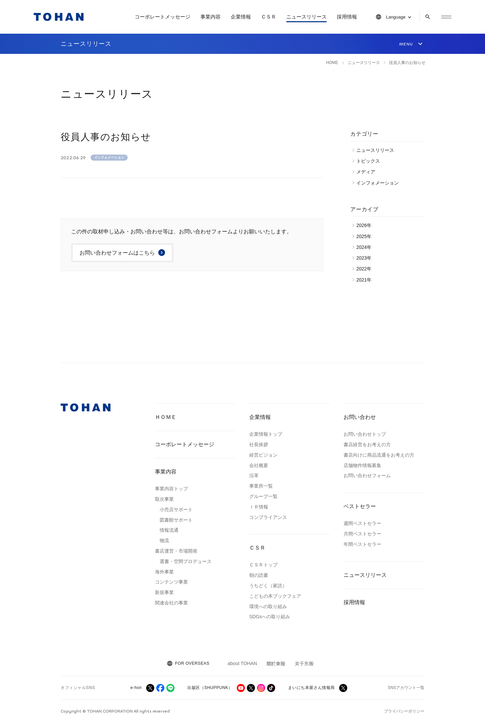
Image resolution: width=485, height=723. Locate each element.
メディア (367, 171)
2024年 (365, 247)
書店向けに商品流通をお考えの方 (379, 455)
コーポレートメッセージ (162, 17)
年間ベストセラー (362, 544)
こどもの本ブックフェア (275, 596)
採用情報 (347, 17)
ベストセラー (360, 506)
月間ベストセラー (362, 533)
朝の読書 (258, 575)
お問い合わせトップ (365, 434)
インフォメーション (109, 157)
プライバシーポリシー (404, 711)
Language (396, 17)
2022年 (365, 268)
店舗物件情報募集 (362, 465)
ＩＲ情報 (258, 507)
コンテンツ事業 (171, 582)
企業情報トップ (265, 434)
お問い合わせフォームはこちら (117, 253)
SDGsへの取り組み (269, 616)
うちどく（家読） (268, 585)
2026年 (365, 225)
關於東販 (275, 663)
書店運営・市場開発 (176, 551)
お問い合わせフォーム (367, 475)
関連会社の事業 (171, 602)
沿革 (254, 475)
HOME (332, 62)
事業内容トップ (171, 488)
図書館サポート (176, 520)
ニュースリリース (306, 17)
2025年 (365, 236)
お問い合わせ (360, 417)
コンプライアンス (268, 517)
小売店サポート (176, 509)
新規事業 (164, 592)
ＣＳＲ (268, 17)
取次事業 (164, 499)
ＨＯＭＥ (165, 417)
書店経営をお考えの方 (367, 444)
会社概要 (258, 465)
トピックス (370, 161)
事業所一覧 (261, 486)
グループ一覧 (263, 496)
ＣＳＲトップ (263, 564)
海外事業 (164, 571)
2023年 (365, 258)
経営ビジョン (263, 455)
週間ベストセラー (362, 523)
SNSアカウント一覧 (406, 687)
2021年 (365, 280)
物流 (164, 540)
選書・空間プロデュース (186, 561)
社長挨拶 (258, 444)
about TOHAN (242, 663)
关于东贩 (304, 663)
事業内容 (210, 17)
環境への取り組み (268, 606)
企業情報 (241, 17)
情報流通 (169, 530)
